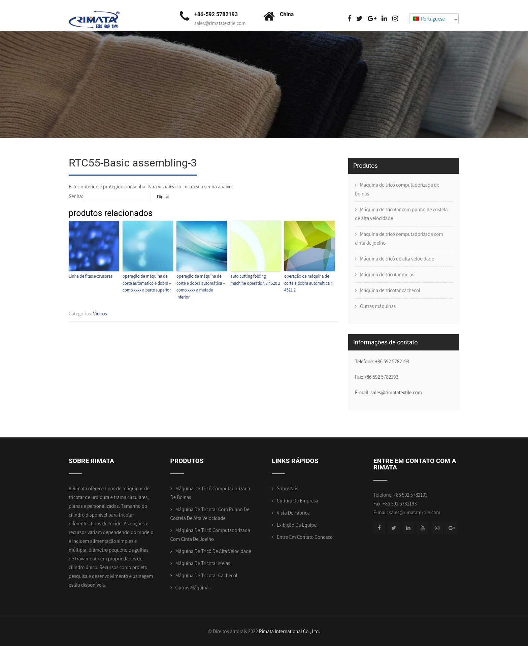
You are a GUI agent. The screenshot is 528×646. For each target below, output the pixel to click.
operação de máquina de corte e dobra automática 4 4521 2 (308, 283)
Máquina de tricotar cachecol (390, 290)
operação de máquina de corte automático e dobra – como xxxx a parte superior (147, 283)
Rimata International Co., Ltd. (289, 631)
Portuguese (429, 19)
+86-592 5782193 (216, 14)
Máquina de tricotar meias (387, 274)
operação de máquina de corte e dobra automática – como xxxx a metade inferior (200, 286)
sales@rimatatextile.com (220, 23)
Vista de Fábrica (293, 513)
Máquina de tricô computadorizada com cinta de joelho (399, 238)
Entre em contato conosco (305, 537)
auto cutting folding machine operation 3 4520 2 (255, 279)
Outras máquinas (378, 306)
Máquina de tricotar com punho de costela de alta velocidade (401, 213)
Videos (100, 313)
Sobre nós (287, 488)
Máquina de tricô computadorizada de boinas (397, 189)
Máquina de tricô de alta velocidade (397, 258)
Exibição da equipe (297, 525)
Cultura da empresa (297, 500)
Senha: (110, 196)
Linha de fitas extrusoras (90, 276)
